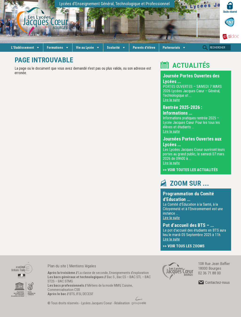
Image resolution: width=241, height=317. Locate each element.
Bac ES (121, 277)
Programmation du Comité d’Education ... (188, 196)
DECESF (88, 294)
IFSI (78, 294)
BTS (72, 294)
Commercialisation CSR (64, 290)
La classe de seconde (93, 273)
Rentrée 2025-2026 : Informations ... (182, 110)
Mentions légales (82, 266)
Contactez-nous (214, 282)
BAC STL (135, 277)
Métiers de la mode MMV (103, 285)
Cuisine (127, 285)
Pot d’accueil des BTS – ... (188, 225)
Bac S (111, 277)
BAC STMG (65, 281)
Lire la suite (171, 100)
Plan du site (57, 266)
